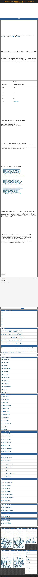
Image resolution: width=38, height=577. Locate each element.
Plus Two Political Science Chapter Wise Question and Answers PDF (12, 184)
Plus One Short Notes (11, 349)
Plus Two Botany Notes (4, 366)
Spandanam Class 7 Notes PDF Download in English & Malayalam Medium (12, 343)
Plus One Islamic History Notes (5, 414)
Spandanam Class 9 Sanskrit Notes (6, 470)
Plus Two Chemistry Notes (5, 362)
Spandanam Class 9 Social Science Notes (7, 463)
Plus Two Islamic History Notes (5, 377)
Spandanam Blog (15, 101)
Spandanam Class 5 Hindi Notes (5, 520)
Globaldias (27, 556)
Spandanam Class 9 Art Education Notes (7, 466)
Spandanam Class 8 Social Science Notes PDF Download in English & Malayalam (12, 337)
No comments (18, 36)
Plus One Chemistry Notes (5, 399)
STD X (2, 312)
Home (19, 278)
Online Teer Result (29, 559)
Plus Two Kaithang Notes (4, 392)
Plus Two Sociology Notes (4, 380)
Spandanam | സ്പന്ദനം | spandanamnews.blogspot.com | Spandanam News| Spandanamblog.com (19, 2)
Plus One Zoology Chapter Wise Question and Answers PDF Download (11, 340)
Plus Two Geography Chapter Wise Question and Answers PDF (12, 185)
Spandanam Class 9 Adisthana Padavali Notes (7, 464)
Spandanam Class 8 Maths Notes (6, 485)
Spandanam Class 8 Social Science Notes (7, 482)
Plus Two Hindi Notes (4, 389)
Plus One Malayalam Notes (5, 396)
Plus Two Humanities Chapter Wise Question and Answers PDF (12, 178)
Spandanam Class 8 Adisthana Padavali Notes (7, 497)
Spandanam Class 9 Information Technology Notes (8, 473)
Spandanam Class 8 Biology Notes (6, 491)
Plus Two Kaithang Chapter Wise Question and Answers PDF (11, 192)
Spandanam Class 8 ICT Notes (5, 500)
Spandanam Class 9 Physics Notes (6, 472)
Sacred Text (13, 352)
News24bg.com (28, 561)
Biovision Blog (28, 567)
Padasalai (27, 565)
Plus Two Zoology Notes (4, 365)
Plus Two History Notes (4, 375)
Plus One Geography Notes (5, 420)
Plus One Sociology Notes (5, 417)
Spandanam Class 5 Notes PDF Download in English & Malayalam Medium (12, 330)
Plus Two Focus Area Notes (21, 349)
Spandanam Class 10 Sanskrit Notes (6, 451)
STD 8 (2, 315)
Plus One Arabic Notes (4, 427)
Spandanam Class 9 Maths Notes (6, 461)
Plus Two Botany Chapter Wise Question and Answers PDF (11, 173)
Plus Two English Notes (4, 387)
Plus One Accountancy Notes (5, 421)
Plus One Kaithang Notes (4, 429)
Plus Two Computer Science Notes (6, 368)
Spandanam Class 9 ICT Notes (5, 475)
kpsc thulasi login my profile (5, 354)
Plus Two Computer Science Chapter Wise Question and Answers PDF (13, 174)
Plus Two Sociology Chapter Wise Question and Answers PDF (11, 183)
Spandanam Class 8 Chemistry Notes (6, 492)
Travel (20, 352)
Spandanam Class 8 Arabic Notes (6, 495)
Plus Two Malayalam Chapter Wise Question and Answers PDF (12, 193)
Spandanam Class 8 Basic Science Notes (7, 494)
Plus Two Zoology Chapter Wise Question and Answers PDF (11, 172)
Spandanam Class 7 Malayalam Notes (6, 507)
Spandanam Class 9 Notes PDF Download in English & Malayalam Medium (12, 333)
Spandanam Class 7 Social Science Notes (7, 510)
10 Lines (3, 347)
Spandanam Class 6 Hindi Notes (5, 516)
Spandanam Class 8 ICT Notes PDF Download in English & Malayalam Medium (12, 336)
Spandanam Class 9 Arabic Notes (6, 460)
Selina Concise (28, 562)
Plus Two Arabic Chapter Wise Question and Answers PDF (11, 191)
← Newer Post (3, 278)
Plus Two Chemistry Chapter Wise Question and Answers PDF (12, 170)
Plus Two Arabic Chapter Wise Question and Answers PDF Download (17, 35)
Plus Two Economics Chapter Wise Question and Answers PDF (12, 179)
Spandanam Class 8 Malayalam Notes (6, 498)
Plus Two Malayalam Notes (30, 349)
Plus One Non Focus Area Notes (22, 348)
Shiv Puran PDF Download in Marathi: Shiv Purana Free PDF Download (11, 342)
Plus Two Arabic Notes (4, 390)
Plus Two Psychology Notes (5, 378)
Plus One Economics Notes (5, 411)
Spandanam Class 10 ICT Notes (5, 445)
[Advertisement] (19, 10)
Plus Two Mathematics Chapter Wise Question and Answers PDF (12, 171)
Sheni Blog (27, 553)
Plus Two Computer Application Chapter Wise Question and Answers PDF (13, 175)
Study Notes (18, 352)
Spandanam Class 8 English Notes (18, 558)
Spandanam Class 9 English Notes (6, 455)
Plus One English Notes (4, 424)
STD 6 (2, 318)
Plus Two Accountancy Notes (5, 384)
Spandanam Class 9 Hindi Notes (5, 458)
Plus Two (15, 349)
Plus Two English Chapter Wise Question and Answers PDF (11, 189)
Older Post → (35, 278)
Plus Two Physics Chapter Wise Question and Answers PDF (11, 169)
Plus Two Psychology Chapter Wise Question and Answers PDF (12, 182)
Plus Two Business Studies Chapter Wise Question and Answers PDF (13, 188)
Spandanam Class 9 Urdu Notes (5, 469)
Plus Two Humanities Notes (5, 372)
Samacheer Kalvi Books (29, 564)
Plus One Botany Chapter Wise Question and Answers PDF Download (11, 339)
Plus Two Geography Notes (5, 383)
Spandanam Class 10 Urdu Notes (5, 436)
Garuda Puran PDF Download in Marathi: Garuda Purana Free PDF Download (12, 334)
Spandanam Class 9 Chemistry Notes (6, 467)
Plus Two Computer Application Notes (6, 369)
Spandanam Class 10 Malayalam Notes (6, 448)
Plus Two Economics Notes (5, 374)
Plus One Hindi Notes (4, 426)
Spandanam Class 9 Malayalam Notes (6, 457)
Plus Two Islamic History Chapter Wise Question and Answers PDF (12, 181)
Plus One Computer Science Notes (6, 405)
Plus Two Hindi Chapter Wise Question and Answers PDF (11, 190)
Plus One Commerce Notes (5, 408)
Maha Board (30, 347)
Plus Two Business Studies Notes (6, 386)
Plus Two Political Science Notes (5, 381)
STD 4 (2, 321)
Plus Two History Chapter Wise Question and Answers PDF (11, 180)
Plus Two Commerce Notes (5, 371)
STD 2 (2, 324)
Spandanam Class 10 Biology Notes (6, 439)
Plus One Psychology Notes (20, 540)
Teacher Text (28, 552)
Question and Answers (11, 36)
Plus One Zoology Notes (4, 402)
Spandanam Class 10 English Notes (6, 442)
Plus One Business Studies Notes (6, 423)
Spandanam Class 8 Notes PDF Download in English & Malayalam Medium (12, 331)
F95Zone (27, 573)
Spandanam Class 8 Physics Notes (6, 501)
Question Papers (7, 352)
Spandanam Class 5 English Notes (6, 523)
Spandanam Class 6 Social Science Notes (7, 514)
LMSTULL (27, 558)
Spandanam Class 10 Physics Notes (6, 433)
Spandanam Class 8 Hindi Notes (5, 488)
